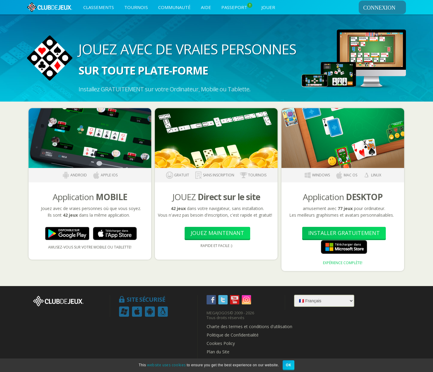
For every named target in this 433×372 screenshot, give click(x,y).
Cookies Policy (221, 343)
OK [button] (288, 364)
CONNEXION (383, 8)
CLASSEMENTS (98, 7)
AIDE (206, 7)
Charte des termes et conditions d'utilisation (249, 326)
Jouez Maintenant (217, 232)
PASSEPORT (236, 6)
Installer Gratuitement (344, 232)
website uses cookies (166, 364)
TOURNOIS (136, 7)
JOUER (268, 7)
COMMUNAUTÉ (174, 7)
